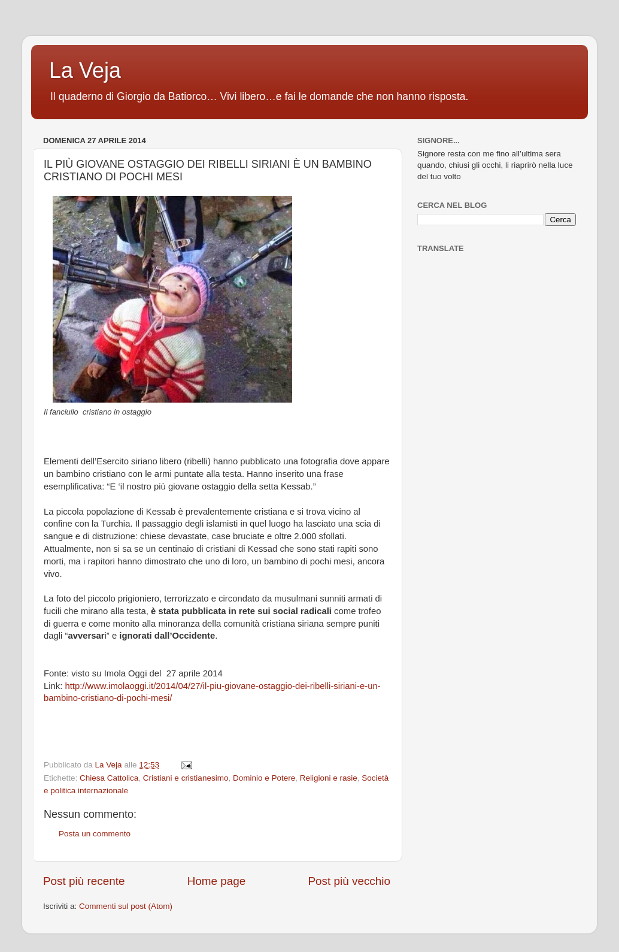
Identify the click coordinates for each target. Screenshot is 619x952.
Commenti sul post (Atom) (125, 906)
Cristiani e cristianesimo (186, 777)
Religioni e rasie (328, 777)
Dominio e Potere (264, 777)
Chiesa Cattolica (109, 777)
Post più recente (84, 881)
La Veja (85, 70)
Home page (216, 881)
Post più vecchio (349, 881)
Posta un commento (95, 833)
